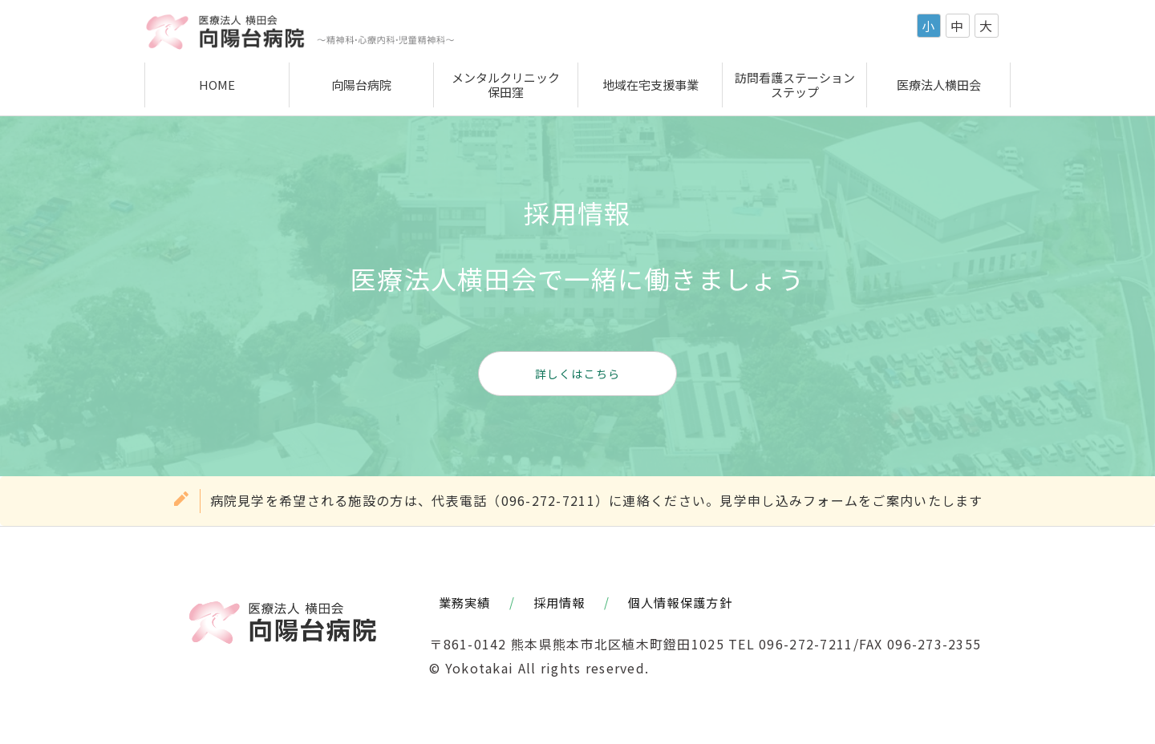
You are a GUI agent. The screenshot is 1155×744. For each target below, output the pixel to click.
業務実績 (465, 602)
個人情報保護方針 (680, 602)
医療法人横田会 (939, 84)
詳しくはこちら (578, 374)
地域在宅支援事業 (650, 84)
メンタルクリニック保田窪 (506, 84)
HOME (217, 84)
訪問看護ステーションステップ (795, 84)
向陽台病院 (361, 84)
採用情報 (559, 602)
